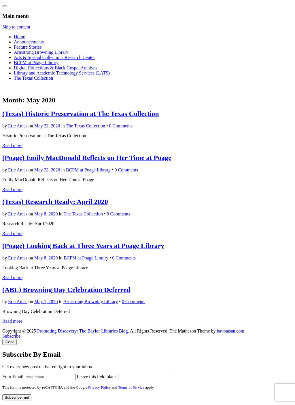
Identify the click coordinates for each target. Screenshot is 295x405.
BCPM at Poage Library (36, 62)
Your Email (13, 376)
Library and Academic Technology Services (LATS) (62, 72)
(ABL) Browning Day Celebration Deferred (66, 289)
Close (9, 342)
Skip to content (16, 26)
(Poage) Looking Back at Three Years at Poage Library (83, 245)
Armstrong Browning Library (41, 52)
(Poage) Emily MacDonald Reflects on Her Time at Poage (86, 157)
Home (19, 36)
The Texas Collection (33, 78)
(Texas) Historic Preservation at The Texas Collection (80, 113)
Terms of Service (131, 387)
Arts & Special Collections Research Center (54, 57)
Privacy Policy (99, 387)
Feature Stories (27, 47)
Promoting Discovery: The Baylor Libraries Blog (82, 330)
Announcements (29, 41)
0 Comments (121, 125)
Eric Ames (17, 125)
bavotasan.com (231, 330)
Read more (12, 145)
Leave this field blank (97, 376)
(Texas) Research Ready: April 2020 (55, 201)
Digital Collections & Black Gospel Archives (55, 67)
